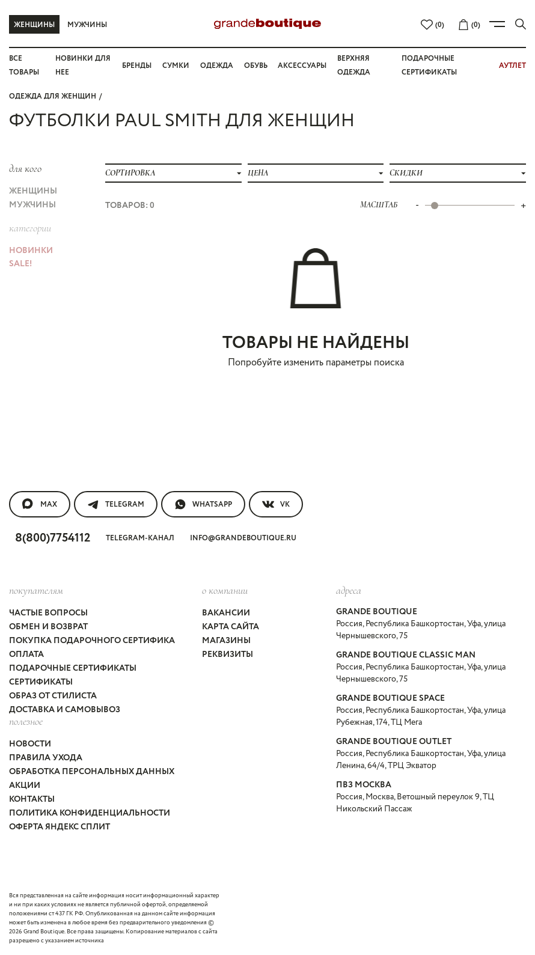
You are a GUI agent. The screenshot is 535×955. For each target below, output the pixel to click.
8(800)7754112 (52, 538)
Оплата (26, 654)
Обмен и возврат (48, 627)
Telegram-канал (140, 538)
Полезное (26, 721)
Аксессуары (302, 66)
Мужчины (87, 25)
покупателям (36, 590)
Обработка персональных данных (91, 772)
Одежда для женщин (52, 96)
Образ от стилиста (53, 696)
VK (276, 504)
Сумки (175, 66)
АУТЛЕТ (512, 66)
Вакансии (226, 613)
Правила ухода (45, 758)
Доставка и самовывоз (64, 710)
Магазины (226, 641)
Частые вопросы (48, 613)
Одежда (216, 66)
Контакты (32, 799)
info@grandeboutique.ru (243, 538)
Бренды (136, 66)
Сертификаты (41, 682)
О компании (225, 590)
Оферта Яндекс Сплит (59, 827)
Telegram (115, 504)
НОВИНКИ (31, 251)
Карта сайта (230, 627)
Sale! (20, 264)
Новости (30, 744)
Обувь (256, 66)
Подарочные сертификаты (72, 668)
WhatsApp (203, 504)
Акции (24, 786)
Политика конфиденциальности (89, 813)
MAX (39, 504)
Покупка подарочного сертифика (92, 641)
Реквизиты (227, 654)
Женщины (34, 25)
